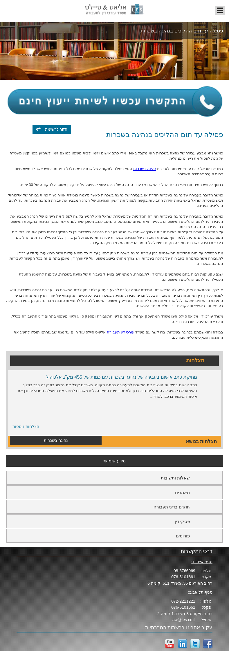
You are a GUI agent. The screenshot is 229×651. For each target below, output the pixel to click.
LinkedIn (182, 643)
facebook (207, 643)
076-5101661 (183, 577)
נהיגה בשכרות (144, 169)
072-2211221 (183, 601)
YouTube (169, 643)
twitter (195, 643)
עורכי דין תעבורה (120, 332)
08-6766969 (184, 570)
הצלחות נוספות (25, 426)
